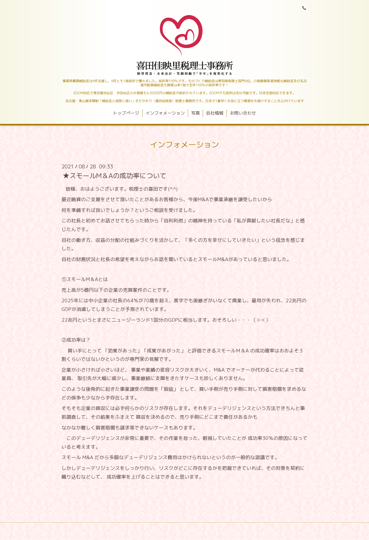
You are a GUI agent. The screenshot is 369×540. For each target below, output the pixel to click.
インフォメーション (165, 113)
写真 (195, 113)
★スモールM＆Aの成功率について (114, 175)
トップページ (126, 113)
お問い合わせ (243, 113)
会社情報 (214, 113)
